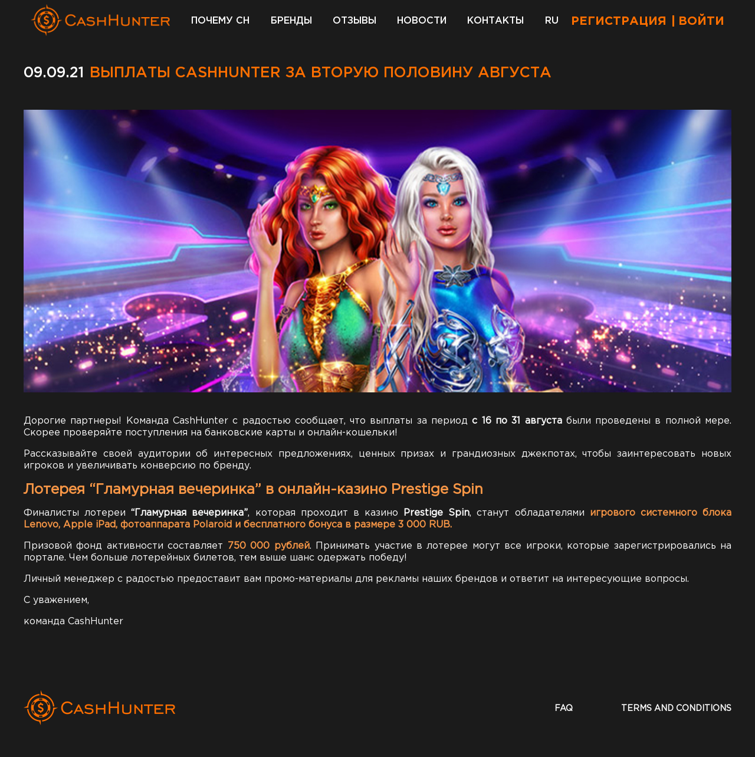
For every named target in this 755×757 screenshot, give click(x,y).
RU (552, 21)
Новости (422, 21)
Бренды (291, 21)
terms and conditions (676, 708)
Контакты (495, 21)
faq (563, 708)
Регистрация (619, 21)
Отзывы (354, 21)
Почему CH (220, 21)
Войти (701, 21)
